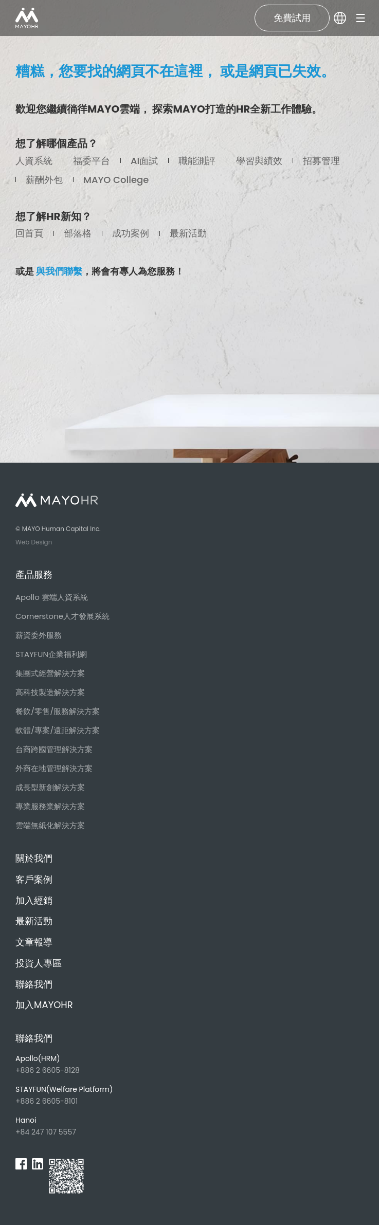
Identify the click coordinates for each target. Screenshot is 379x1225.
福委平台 (91, 160)
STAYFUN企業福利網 (51, 654)
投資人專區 (38, 963)
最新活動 (188, 233)
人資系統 (33, 160)
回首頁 (29, 233)
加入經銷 (33, 900)
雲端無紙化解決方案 (50, 825)
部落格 (78, 233)
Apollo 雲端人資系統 (51, 597)
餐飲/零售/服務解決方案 (57, 711)
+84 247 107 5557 (79, 1126)
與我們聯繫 (59, 271)
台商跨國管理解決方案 (54, 749)
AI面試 (144, 160)
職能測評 (196, 160)
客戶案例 (33, 879)
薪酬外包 (44, 179)
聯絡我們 (33, 984)
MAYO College (116, 179)
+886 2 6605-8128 (79, 1064)
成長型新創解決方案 (50, 787)
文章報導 (33, 942)
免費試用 (292, 17)
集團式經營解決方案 (50, 673)
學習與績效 (259, 160)
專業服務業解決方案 (50, 806)
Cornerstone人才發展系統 (62, 616)
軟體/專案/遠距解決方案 (57, 730)
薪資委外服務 (38, 635)
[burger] (360, 18)
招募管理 (321, 160)
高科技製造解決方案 (50, 692)
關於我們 (33, 858)
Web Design (33, 542)
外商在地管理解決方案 (54, 768)
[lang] (340, 18)
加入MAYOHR (44, 1004)
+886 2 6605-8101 (79, 1095)
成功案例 (130, 233)
